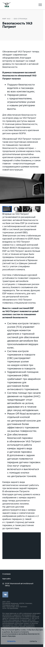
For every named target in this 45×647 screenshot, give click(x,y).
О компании (6, 574)
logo (6, 4)
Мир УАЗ (6, 19)
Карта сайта (6, 579)
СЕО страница (20, 19)
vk (5, 594)
